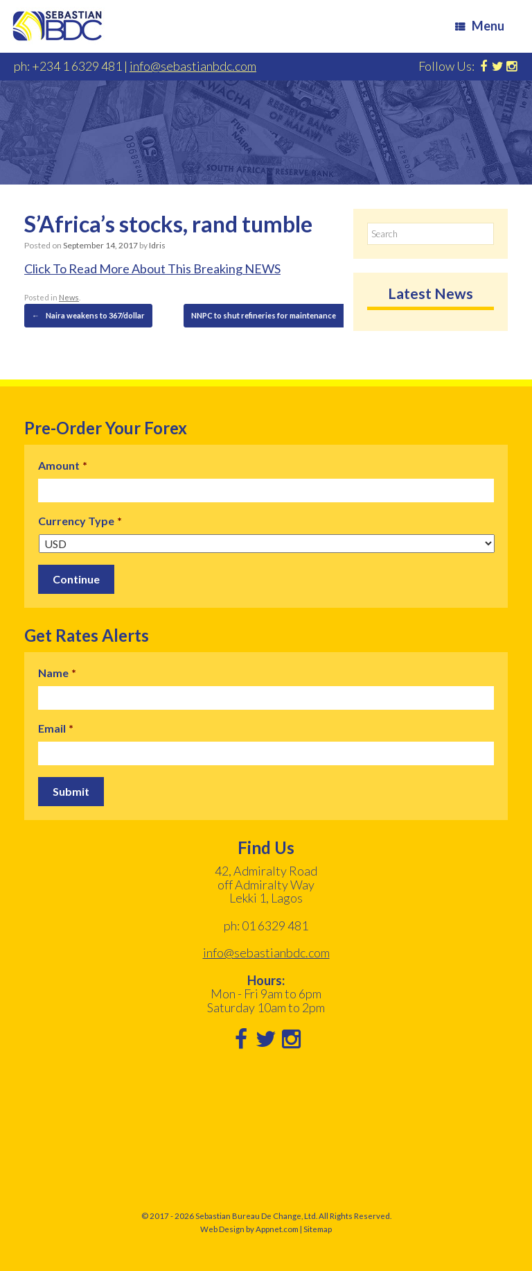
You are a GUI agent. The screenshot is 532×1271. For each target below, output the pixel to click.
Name (57, 672)
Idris (157, 245)
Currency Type (80, 520)
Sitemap (317, 1229)
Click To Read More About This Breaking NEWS (152, 268)
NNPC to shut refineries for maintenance (270, 316)
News (69, 297)
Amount (62, 465)
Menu (479, 25)
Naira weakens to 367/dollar (88, 316)
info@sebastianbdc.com (193, 66)
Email (55, 728)
